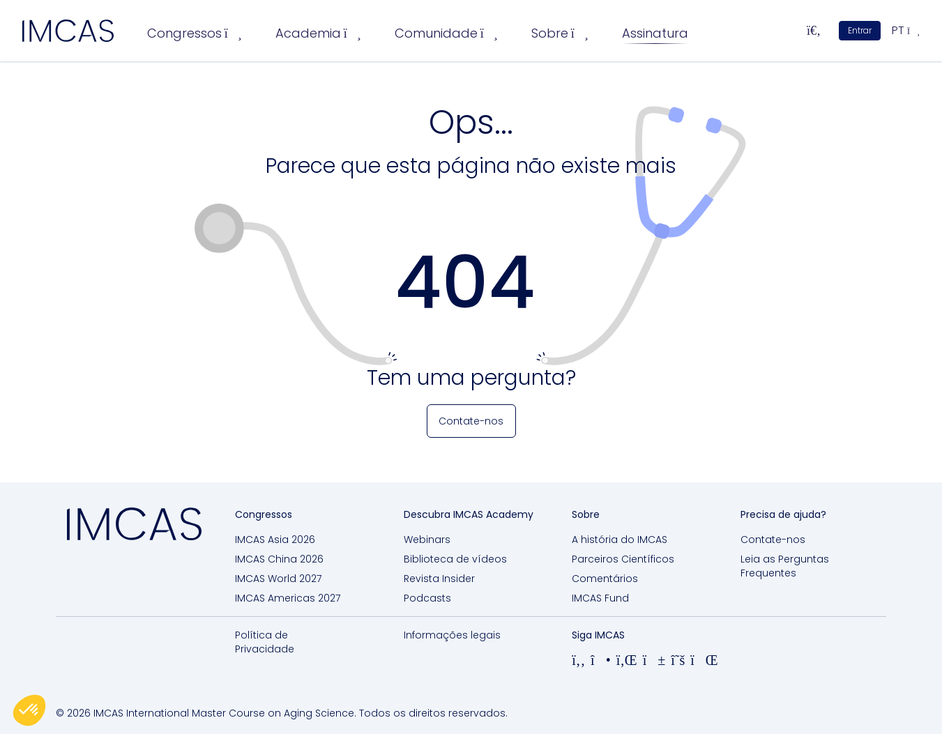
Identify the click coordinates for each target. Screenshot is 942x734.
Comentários (605, 579)
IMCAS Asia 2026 (275, 539)
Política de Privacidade (264, 642)
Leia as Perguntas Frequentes (784, 566)
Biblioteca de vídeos (455, 559)
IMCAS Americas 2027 (287, 598)
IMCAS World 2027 (278, 579)
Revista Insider (439, 579)
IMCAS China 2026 (279, 559)
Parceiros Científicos (623, 559)
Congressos (194, 33)
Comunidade (446, 33)
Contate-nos (772, 539)
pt (906, 30)
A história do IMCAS (619, 539)
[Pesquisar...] (814, 31)
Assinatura (655, 33)
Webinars (427, 539)
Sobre (559, 33)
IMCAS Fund (600, 598)
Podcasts (427, 598)
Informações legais (452, 635)
